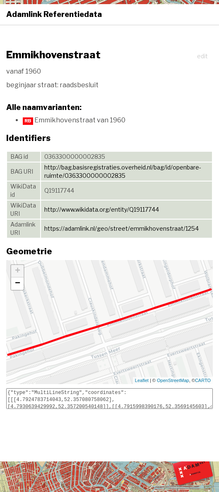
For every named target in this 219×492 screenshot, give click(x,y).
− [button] (17, 283)
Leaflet (142, 380)
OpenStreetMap (173, 380)
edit (202, 56)
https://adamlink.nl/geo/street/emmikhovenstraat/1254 (121, 228)
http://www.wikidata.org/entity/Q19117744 (101, 209)
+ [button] (17, 271)
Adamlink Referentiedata (54, 14)
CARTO (203, 380)
